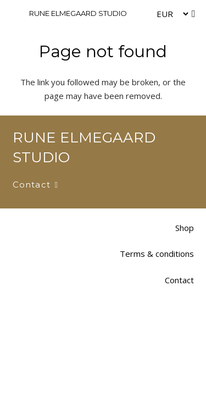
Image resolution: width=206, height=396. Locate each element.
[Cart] (193, 14)
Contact (179, 279)
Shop (184, 227)
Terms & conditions (157, 253)
